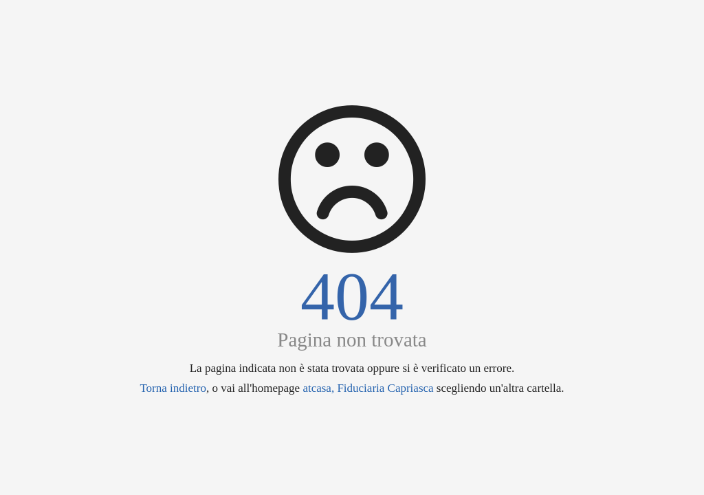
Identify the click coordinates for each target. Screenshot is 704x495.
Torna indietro (173, 388)
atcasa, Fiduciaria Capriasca (367, 388)
